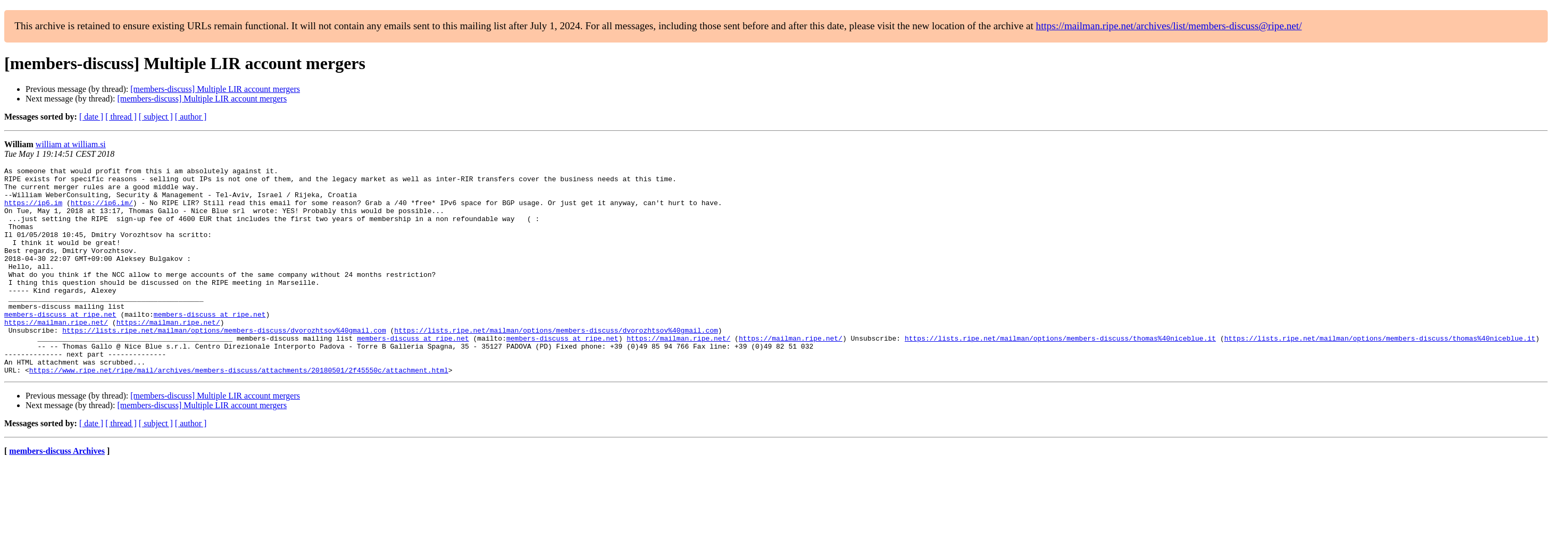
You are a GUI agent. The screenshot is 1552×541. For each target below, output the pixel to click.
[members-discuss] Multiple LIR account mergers (215, 89)
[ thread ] (121, 116)
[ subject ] (156, 116)
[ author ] (191, 116)
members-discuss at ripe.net (60, 344)
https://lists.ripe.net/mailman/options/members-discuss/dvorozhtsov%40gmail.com (224, 363)
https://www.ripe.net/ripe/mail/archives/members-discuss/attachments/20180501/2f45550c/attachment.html (238, 411)
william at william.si (71, 144)
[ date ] (91, 116)
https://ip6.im (33, 210)
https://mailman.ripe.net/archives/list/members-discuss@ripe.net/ (1169, 25)
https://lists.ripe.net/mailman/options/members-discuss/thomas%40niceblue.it (1060, 373)
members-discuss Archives (57, 492)
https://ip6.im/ (102, 210)
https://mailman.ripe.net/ (56, 354)
